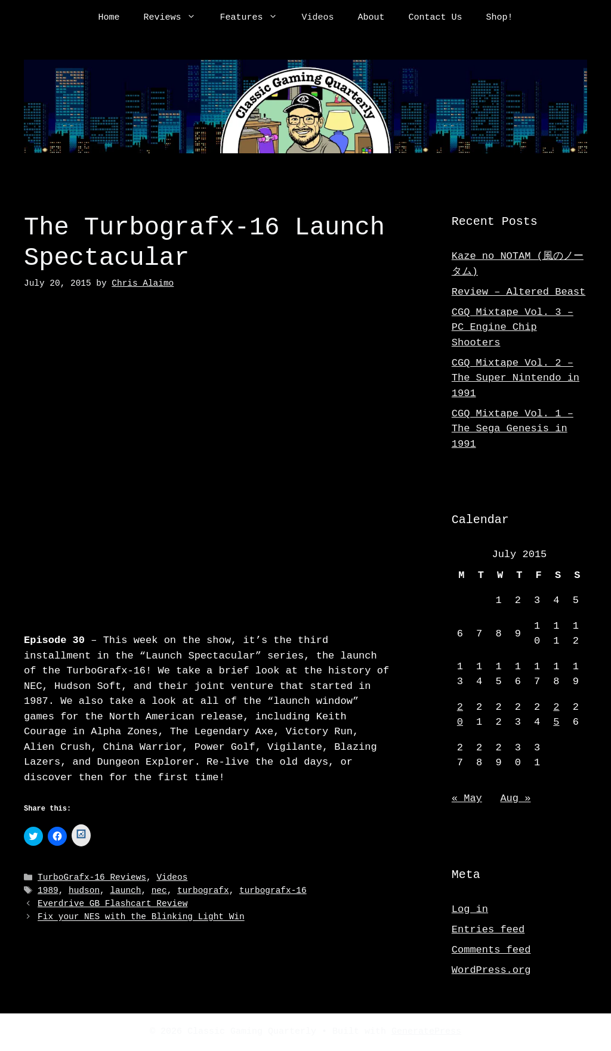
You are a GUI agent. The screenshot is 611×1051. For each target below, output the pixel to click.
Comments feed (491, 950)
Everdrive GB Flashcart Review (112, 902)
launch (125, 889)
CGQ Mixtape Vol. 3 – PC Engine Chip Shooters (512, 327)
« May (467, 798)
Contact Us (435, 18)
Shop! (499, 18)
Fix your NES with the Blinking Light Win (141, 916)
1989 (48, 889)
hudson (84, 889)
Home (108, 18)
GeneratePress (426, 1032)
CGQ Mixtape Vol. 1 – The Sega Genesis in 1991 (512, 429)
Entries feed (488, 929)
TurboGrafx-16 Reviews (92, 877)
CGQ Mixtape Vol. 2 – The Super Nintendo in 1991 (515, 378)
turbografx (203, 889)
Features (254, 18)
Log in (470, 909)
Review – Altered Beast (518, 292)
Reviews (175, 18)
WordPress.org (491, 970)
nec (159, 889)
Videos (317, 18)
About (371, 18)
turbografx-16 (273, 889)
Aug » (515, 798)
